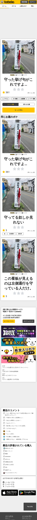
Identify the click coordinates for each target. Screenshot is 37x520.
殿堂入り (7, 518)
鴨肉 (5, 454)
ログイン (32, 2)
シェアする (5, 98)
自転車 (20, 233)
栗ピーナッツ (7, 451)
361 (6, 92)
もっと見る (18, 110)
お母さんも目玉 (8, 465)
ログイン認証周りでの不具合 (18, 378)
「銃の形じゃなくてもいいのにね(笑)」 (14, 426)
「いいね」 (7, 431)
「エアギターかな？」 (10, 428)
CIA (5, 467)
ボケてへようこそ (28, 321)
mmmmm (7, 457)
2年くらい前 (31, 93)
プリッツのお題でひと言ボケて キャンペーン (18, 366)
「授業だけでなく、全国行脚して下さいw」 (16, 439)
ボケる (14, 6)
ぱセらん (6, 459)
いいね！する (9, 482)
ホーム (4, 6)
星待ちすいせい (8, 448)
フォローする (8, 484)
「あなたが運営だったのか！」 (12, 420)
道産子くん (7, 470)
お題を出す (23, 6)
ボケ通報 (15, 98)
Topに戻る (30, 506)
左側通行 (11, 233)
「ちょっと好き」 (9, 434)
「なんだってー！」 (9, 423)
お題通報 (22, 98)
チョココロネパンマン (10, 473)
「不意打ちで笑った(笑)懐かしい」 (13, 418)
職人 (32, 6)
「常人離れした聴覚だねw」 (11, 437)
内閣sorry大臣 (8, 462)
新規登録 (24, 2)
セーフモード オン (9, 321)
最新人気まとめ (26, 518)
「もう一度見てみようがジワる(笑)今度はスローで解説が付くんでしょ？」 (18, 414)
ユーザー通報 (31, 98)
